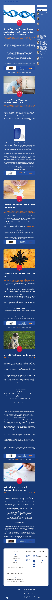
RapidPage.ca (26, 597)
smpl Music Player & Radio (30, 226)
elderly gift (8, 38)
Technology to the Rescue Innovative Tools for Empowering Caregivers (41, 37)
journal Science (12, 497)
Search (38, 4)
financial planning (24, 38)
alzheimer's (19, 37)
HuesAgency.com (28, 596)
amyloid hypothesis (25, 37)
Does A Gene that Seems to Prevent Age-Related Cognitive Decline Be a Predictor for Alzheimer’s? (19, 32)
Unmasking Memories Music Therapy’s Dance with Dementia (43, 59)
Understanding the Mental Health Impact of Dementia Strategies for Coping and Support (42, 64)
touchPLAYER (28, 555)
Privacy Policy (30, 593)
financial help (18, 38)
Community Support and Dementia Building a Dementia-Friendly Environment (43, 43)
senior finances (14, 39)
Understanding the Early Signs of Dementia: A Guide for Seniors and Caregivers (41, 53)
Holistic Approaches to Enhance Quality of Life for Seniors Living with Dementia (43, 48)
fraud (29, 38)
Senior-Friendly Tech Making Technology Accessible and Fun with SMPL (43, 19)
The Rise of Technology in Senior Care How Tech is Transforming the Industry (42, 31)
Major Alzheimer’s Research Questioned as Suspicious (16, 488)
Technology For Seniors (12, 37)
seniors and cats (19, 281)
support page (35, 555)
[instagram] (34, 564)
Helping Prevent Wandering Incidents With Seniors (15, 101)
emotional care (13, 38)
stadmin (5, 37)
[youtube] (34, 567)
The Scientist (16, 42)
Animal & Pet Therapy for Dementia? (19, 355)
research (5, 39)
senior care (10, 39)
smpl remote (20, 39)
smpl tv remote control (26, 39)
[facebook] (34, 561)
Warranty (26, 593)
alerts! (27, 560)
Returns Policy (21, 593)
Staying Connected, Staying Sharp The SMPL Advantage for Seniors (43, 14)
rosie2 (27, 557)
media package (35, 556)
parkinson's (32, 38)
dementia (30, 37)
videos (34, 557)
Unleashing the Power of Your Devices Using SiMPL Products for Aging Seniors (42, 25)
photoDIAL (28, 556)
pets (26, 280)
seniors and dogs (25, 281)
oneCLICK (28, 559)
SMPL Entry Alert (23, 144)
